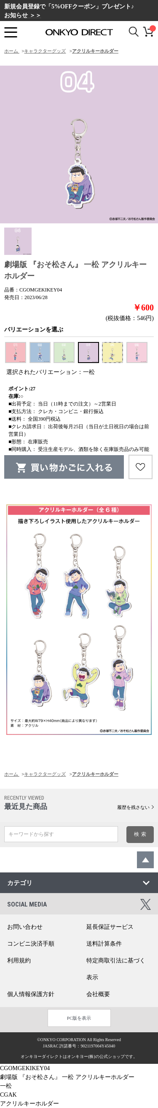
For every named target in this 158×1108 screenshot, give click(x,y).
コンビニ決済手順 (30, 944)
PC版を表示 (79, 1018)
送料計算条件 (104, 944)
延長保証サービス (110, 927)
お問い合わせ (25, 927)
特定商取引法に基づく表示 (115, 969)
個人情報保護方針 (30, 994)
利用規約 (19, 960)
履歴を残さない (133, 807)
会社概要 (98, 994)
